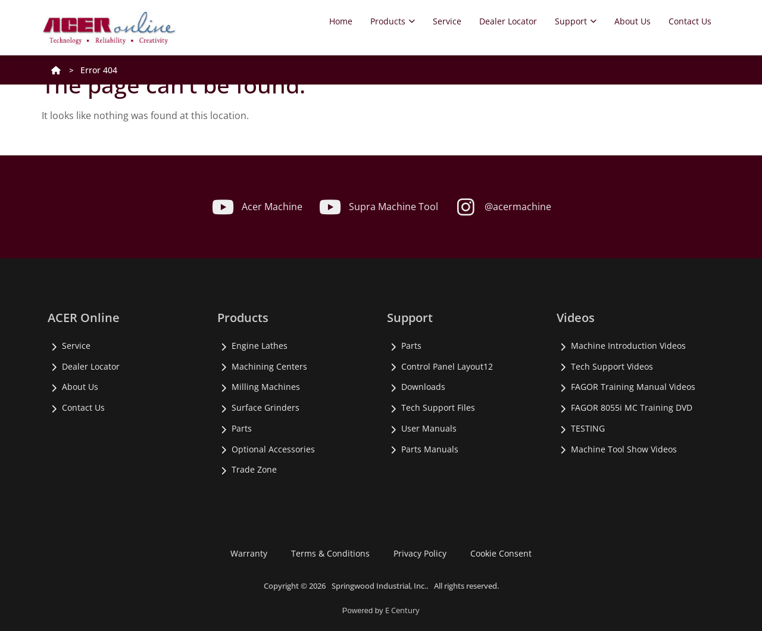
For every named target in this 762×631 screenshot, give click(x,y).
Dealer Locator (508, 21)
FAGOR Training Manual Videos (633, 386)
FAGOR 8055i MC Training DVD (631, 407)
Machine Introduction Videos (628, 345)
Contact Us (690, 21)
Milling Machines (266, 386)
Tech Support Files (438, 407)
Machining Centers (269, 366)
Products (392, 21)
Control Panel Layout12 (447, 366)
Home (340, 21)
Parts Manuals (429, 449)
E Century (402, 610)
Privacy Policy (420, 553)
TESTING (588, 428)
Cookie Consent (501, 553)
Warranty (248, 553)
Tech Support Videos (612, 366)
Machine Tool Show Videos (624, 449)
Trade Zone (254, 469)
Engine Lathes (260, 345)
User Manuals (429, 428)
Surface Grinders (265, 407)
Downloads (423, 386)
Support (576, 21)
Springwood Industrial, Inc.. (380, 585)
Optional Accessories (273, 449)
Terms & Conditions (330, 553)
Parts (242, 428)
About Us (632, 21)
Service (447, 21)
